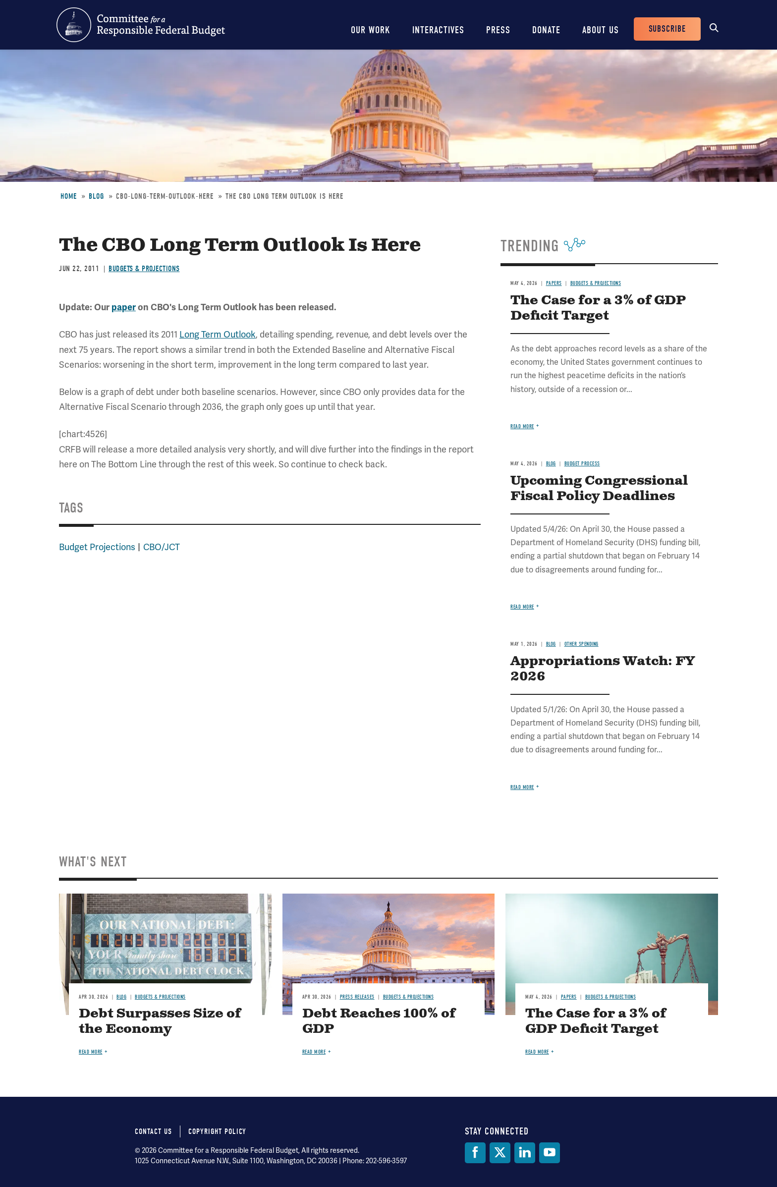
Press (498, 30)
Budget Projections (97, 547)
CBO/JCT (161, 547)
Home (68, 196)
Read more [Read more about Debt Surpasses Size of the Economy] (91, 1052)
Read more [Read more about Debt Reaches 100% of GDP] (314, 1052)
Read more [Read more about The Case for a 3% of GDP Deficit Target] (522, 426)
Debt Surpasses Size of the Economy (160, 1021)
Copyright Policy (217, 1131)
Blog (96, 196)
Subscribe (667, 29)
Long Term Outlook (217, 334)
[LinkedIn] (524, 1152)
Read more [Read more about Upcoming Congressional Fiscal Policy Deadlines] (522, 607)
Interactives (438, 30)
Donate (546, 30)
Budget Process (582, 463)
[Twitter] (500, 1152)
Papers (554, 283)
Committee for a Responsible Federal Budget (140, 24)
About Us (600, 30)
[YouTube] (549, 1152)
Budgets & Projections (144, 268)
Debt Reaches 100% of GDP (378, 1021)
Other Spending (581, 644)
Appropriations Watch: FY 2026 (602, 669)
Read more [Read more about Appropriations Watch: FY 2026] (522, 787)
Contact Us (153, 1131)
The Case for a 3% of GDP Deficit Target (598, 308)
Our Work (370, 30)
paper (123, 307)
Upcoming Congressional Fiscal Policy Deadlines (599, 488)
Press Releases (357, 997)
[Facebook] (475, 1152)
